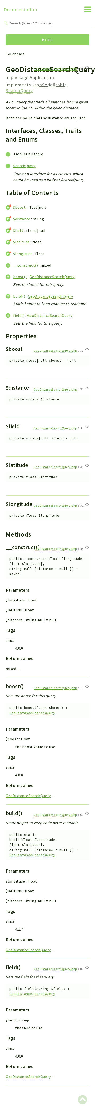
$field (18, 230)
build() (19, 296)
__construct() (25, 265)
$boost (19, 207)
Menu (47, 39)
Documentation (20, 10)
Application (42, 77)
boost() (20, 276)
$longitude (23, 253)
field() (19, 315)
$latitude (21, 242)
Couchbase (15, 54)
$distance (21, 219)
